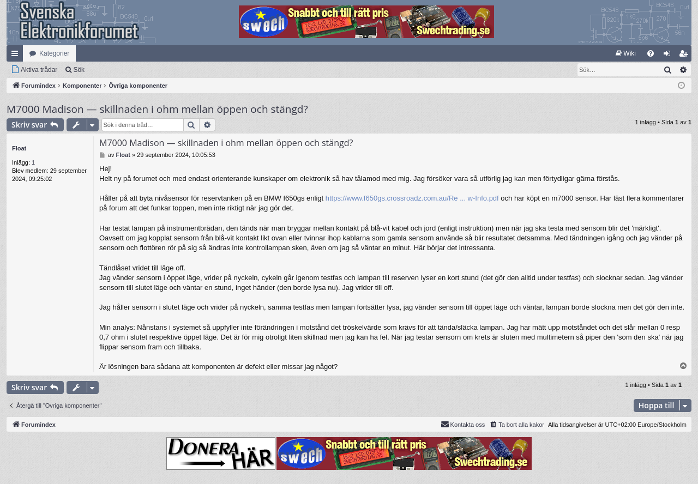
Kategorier (54, 53)
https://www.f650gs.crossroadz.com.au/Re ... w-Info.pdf (412, 198)
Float (19, 148)
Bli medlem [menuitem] (685, 56)
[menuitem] (625, 53)
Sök (79, 70)
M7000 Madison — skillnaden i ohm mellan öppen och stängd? (157, 109)
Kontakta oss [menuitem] (463, 424)
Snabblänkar (17, 56)
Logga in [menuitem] (669, 56)
